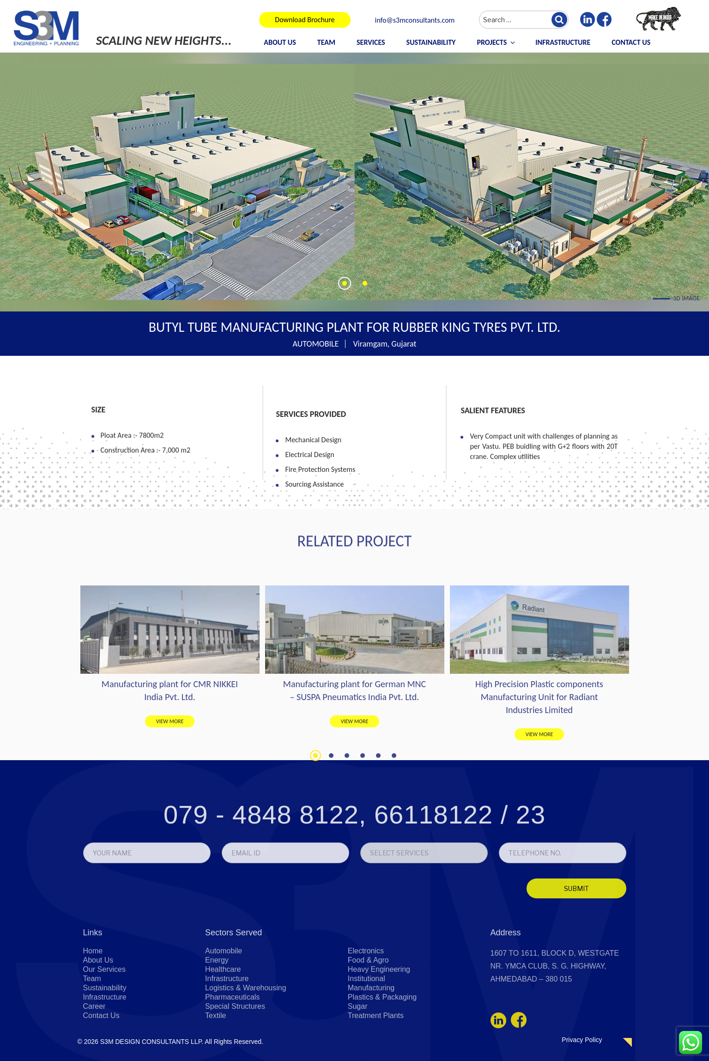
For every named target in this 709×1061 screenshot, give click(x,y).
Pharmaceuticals (232, 1052)
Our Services (104, 1025)
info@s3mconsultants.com (415, 20)
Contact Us (631, 42)
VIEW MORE (170, 818)
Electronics (366, 1006)
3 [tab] (346, 852)
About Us (280, 42)
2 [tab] (331, 852)
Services (371, 42)
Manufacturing (371, 1043)
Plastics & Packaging (382, 1052)
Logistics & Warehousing (245, 1043)
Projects (496, 42)
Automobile (223, 1006)
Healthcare (223, 1025)
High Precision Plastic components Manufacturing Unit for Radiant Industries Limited (539, 793)
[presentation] (148, 949)
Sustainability (431, 42)
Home (93, 1006)
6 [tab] (394, 852)
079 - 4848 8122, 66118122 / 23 (354, 873)
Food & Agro (368, 1015)
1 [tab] (315, 852)
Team (326, 42)
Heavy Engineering (379, 1025)
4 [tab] (362, 852)
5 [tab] (378, 852)
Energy (217, 1015)
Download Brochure (304, 19)
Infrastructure (562, 42)
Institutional (366, 1034)
